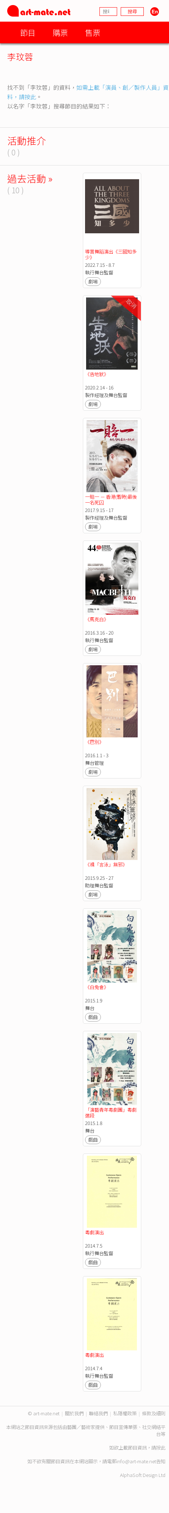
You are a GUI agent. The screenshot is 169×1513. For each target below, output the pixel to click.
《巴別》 (94, 741)
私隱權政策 (125, 1413)
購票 (60, 32)
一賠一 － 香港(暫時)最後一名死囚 (111, 499)
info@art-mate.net (136, 1461)
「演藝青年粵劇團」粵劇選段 (111, 1112)
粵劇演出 (94, 1232)
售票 (92, 32)
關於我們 (74, 1413)
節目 (27, 32)
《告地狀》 (96, 374)
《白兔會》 (96, 987)
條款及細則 (153, 1413)
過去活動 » (30, 178)
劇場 (93, 281)
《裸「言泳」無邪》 (106, 864)
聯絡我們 (98, 1413)
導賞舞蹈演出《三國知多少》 (111, 254)
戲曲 (93, 1017)
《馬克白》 (96, 619)
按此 (160, 1447)
